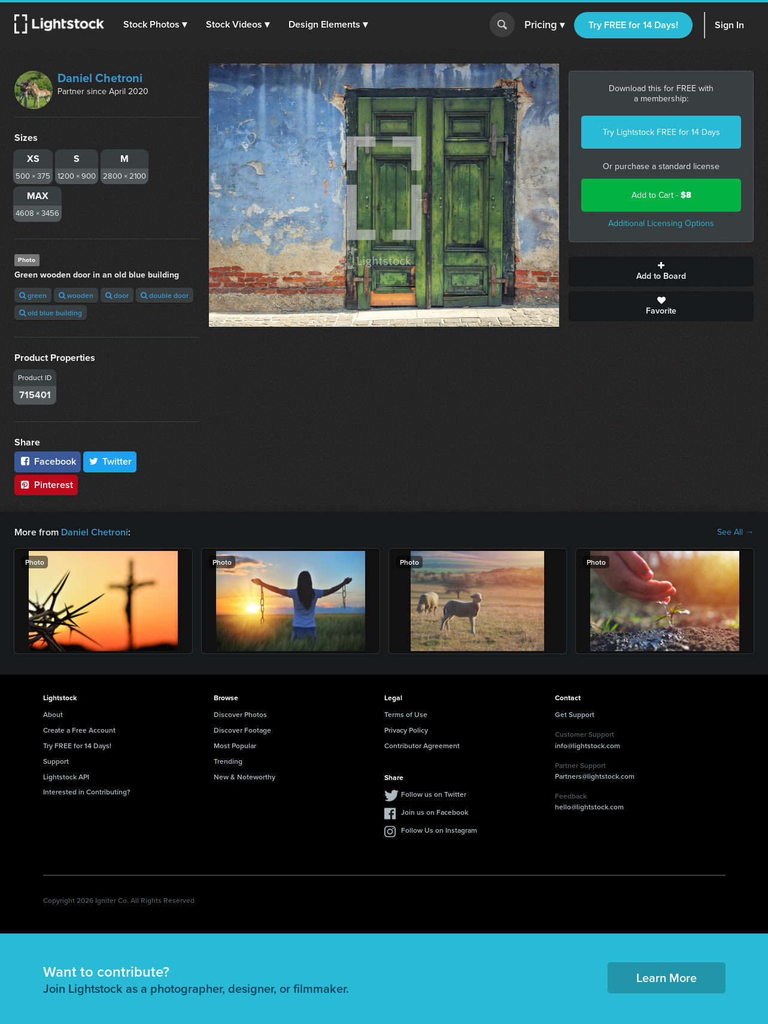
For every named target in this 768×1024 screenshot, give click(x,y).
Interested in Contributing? (86, 792)
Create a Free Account (79, 730)
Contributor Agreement (422, 745)
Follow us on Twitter (433, 794)
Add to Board (661, 271)
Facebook (47, 461)
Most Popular (235, 745)
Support (56, 761)
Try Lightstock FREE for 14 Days (661, 132)
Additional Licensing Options (661, 223)
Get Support (574, 714)
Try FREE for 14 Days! (633, 25)
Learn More (666, 977)
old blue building (50, 313)
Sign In (729, 25)
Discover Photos (240, 714)
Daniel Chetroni (99, 78)
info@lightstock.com (587, 745)
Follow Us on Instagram (439, 830)
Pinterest (46, 485)
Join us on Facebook (434, 812)
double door (165, 295)
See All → (735, 532)
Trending (228, 761)
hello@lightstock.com (589, 807)
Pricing (544, 25)
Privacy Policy (406, 730)
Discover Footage (242, 730)
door (117, 295)
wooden (76, 295)
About (53, 714)
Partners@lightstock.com (595, 776)
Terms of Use (405, 714)
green (33, 295)
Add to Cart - (661, 195)
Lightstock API (66, 777)
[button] (155, 24)
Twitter (110, 461)
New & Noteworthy (244, 777)
